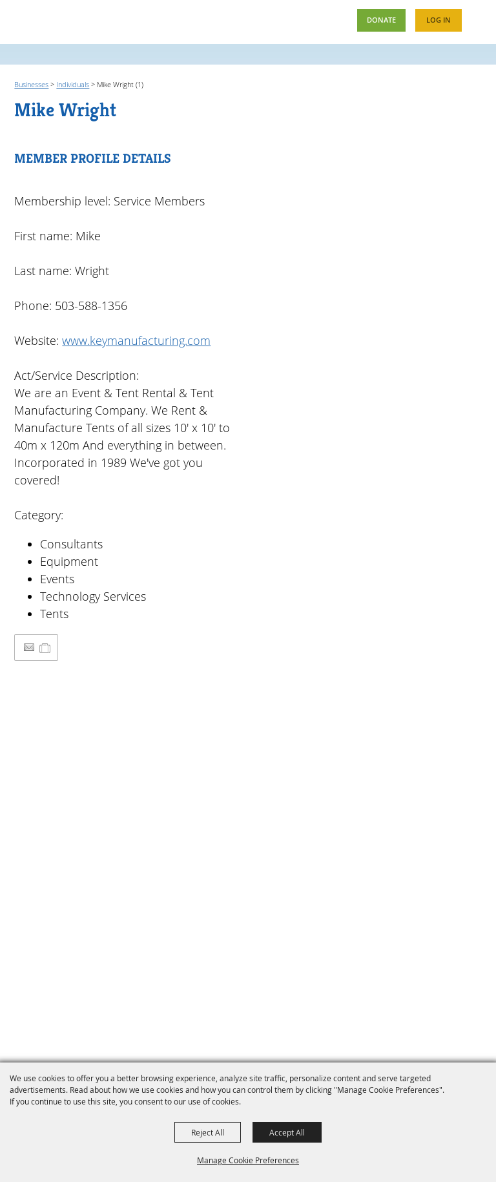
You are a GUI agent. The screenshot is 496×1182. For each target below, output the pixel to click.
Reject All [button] (207, 1132)
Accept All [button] (287, 1132)
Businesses (31, 84)
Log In (438, 20)
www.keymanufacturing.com (136, 340)
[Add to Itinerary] (45, 647)
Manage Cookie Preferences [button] (248, 1160)
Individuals (72, 84)
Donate (381, 20)
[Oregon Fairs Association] (46, 21)
